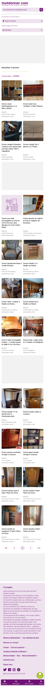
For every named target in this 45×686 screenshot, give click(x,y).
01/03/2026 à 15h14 (7, 424)
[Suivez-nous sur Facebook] (9, 670)
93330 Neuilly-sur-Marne (31, 271)
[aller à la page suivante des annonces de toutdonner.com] (31, 548)
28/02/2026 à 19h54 (7, 501)
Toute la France (10, 21)
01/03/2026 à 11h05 (29, 424)
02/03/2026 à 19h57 (7, 352)
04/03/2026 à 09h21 (8, 235)
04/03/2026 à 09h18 (29, 235)
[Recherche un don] (21, 10)
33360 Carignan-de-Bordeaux (32, 233)
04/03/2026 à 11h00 (29, 159)
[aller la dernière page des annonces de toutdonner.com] (39, 548)
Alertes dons (40, 677)
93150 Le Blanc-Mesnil (8, 114)
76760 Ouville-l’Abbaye (9, 271)
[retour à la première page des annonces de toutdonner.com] (6, 548)
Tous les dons (6, 76)
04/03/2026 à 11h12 (29, 116)
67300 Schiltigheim (29, 350)
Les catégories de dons (31, 638)
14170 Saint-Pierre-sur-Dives (10, 499)
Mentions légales (9, 655)
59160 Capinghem (7, 157)
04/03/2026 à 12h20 (8, 116)
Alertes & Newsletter (29, 655)
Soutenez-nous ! (9, 660)
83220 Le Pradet (28, 157)
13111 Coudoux (27, 422)
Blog (18, 655)
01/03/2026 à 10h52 (29, 462)
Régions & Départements (11, 638)
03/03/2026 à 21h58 (8, 274)
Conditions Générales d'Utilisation (14, 651)
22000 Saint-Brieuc (7, 233)
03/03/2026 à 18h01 (29, 274)
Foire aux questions (17, 647)
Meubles (8, 30)
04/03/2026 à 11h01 (7, 159)
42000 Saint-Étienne (29, 114)
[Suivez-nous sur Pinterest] (18, 670)
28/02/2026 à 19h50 (29, 501)
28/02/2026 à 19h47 (29, 541)
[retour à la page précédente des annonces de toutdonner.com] (14, 548)
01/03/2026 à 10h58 (7, 462)
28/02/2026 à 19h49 (8, 541)
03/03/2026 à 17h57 (29, 312)
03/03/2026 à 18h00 (8, 312)
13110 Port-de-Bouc (8, 350)
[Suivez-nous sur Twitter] (4, 670)
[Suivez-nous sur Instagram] (14, 670)
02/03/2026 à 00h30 (29, 352)
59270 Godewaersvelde (9, 422)
